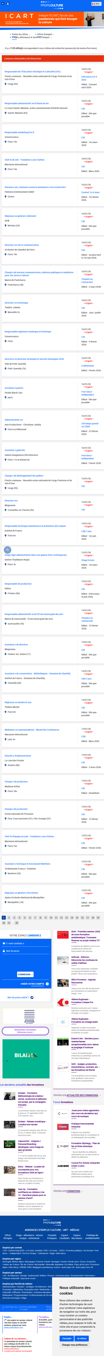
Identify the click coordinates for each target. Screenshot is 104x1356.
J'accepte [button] (67, 1338)
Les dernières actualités (22, 1084)
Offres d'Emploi (7, 1237)
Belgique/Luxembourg (43, 1267)
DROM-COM (25, 1267)
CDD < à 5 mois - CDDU (54, 1250)
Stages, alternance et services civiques (32, 37)
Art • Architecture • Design (15, 1275)
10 (51, 917)
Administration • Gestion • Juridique (18, 1286)
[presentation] (21, 962)
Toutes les (76, 1095)
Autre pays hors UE (84, 1267)
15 (77, 917)
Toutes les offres (21, 34)
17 (87, 917)
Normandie (40, 1264)
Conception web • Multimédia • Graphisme (42, 1289)
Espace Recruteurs (77, 1237)
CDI (5, 1250)
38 (16, 922)
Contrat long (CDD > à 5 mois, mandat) (25, 1250)
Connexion (25, 974)
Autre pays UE (68, 1267)
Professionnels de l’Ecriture (41, 1295)
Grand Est (91, 1261)
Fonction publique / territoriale (79, 1250)
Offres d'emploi (45, 34)
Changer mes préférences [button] (75, 1345)
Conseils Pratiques (52, 1237)
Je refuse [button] (81, 1338)
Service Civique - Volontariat (35, 1253)
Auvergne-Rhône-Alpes (13, 1261)
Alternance (61, 1253)
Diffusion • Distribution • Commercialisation (31, 1292)
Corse (82, 1261)
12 (61, 917)
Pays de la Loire (82, 1264)
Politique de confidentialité (92, 1237)
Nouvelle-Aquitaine (54, 1264)
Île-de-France (27, 1264)
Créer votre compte (35, 983)
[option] (78, 1145)
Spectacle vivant (28, 1278)
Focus (63, 1102)
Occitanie (69, 1264)
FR (95, 4)
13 (66, 917)
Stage (52, 1253)
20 (4, 922)
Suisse (57, 1267)
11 (56, 917)
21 (9, 922)
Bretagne (55, 1261)
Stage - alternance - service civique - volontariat (29, 1237)
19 (98, 917)
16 (82, 917)
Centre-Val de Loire (69, 1261)
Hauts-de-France (11, 1264)
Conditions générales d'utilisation (28, 1308)
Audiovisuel (33, 1275)
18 (93, 917)
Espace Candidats (64, 1237)
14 (72, 917)
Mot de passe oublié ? (20, 997)
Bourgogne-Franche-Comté (37, 1261)
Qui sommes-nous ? (10, 1308)
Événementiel (77, 1275)
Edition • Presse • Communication (54, 1275)
